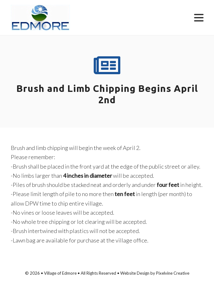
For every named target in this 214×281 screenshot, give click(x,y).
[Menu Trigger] (199, 17)
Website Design (134, 273)
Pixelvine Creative (172, 273)
